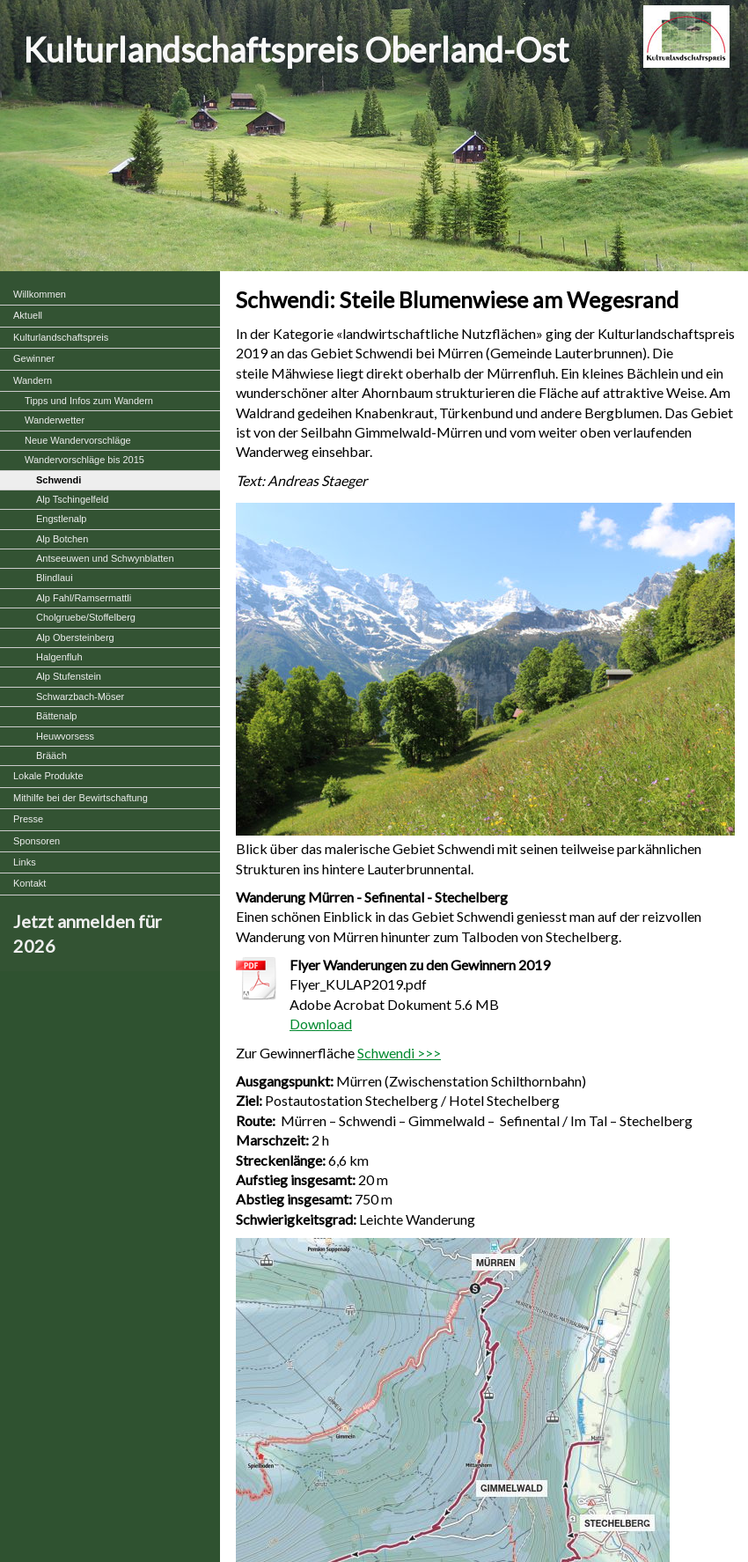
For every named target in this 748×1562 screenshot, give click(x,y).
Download (321, 1023)
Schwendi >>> (399, 1052)
